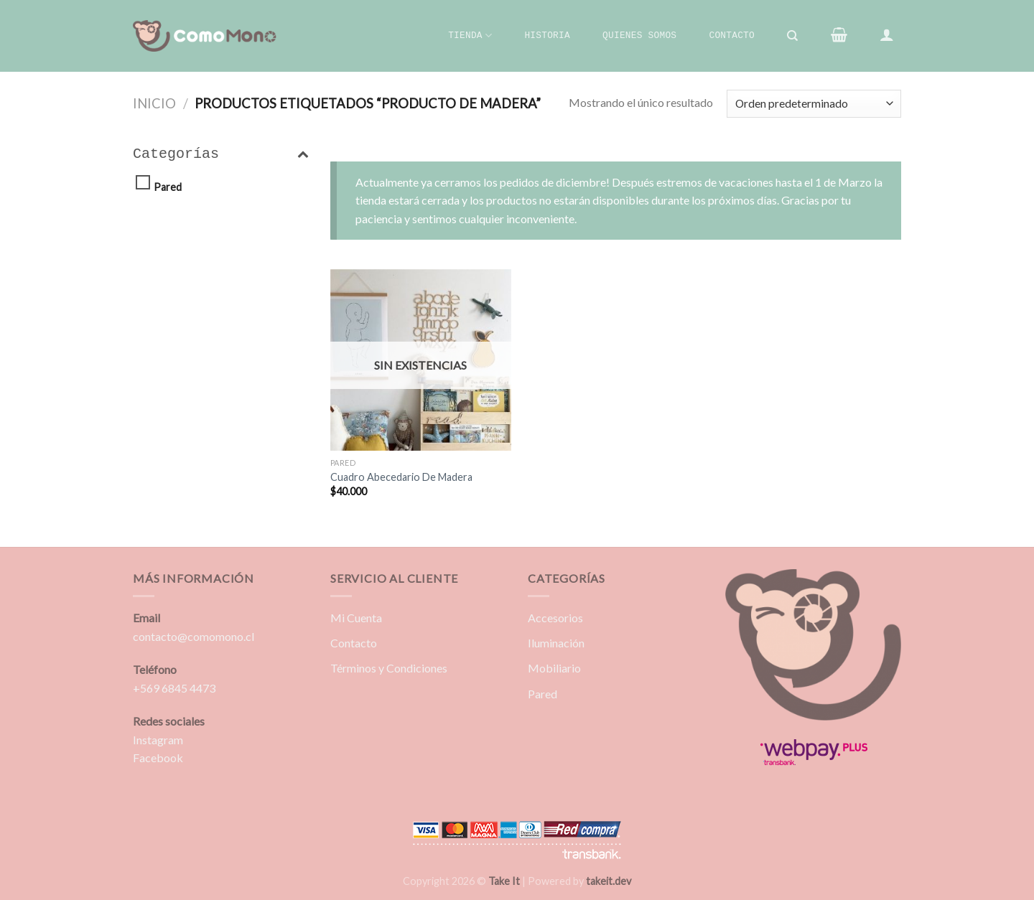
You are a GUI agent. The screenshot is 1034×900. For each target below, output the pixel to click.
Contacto (731, 35)
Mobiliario (554, 668)
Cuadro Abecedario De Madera (401, 477)
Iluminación (556, 643)
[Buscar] (793, 35)
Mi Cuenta (356, 617)
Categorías (221, 154)
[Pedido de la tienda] (814, 104)
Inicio (154, 103)
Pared (168, 187)
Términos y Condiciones (388, 668)
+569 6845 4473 (174, 688)
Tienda (470, 35)
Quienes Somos (639, 35)
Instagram (158, 739)
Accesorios (555, 617)
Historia (546, 35)
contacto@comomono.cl (193, 636)
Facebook (158, 757)
